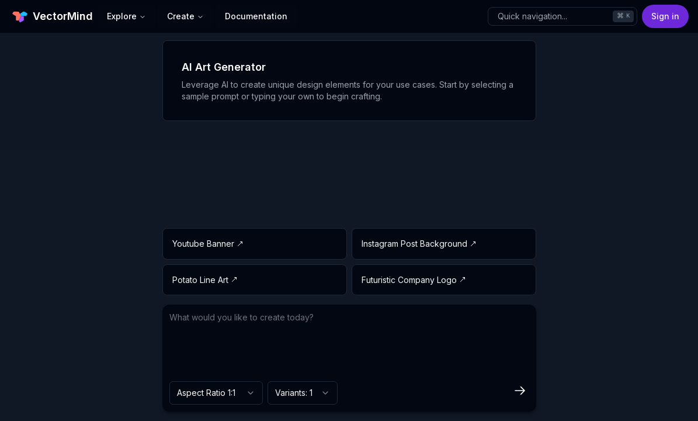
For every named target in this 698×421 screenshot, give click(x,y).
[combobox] (216, 393)
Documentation (256, 16)
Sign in (665, 16)
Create (185, 16)
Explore (126, 16)
